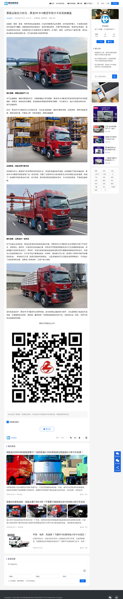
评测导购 (60, 3)
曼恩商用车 (114, 183)
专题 (79, 3)
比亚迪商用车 (98, 180)
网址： (65, 576)
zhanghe (9, 18)
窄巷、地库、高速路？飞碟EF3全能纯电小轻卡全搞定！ (59, 534)
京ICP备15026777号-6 (39, 597)
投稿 (115, 3)
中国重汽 (113, 171)
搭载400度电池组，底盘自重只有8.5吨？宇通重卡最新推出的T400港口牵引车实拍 (45, 502)
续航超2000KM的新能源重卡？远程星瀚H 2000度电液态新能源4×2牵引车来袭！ (44, 452)
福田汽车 (113, 177)
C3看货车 (105, 174)
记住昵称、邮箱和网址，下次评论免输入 (21, 581)
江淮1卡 (97, 174)
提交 (82, 581)
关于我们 (88, 3)
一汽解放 (113, 174)
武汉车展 (105, 187)
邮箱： (38, 576)
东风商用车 (106, 177)
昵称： (11, 576)
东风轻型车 (106, 183)
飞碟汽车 (97, 187)
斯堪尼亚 (105, 180)
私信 (110, 41)
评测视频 (71, 3)
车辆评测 (44, 18)
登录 (102, 3)
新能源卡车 (98, 171)
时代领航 (113, 180)
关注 (100, 41)
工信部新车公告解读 (98, 177)
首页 (51, 3)
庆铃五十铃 (98, 183)
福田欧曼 (97, 190)
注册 (107, 3)
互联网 (113, 187)
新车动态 (19, 494)
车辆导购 (37, 18)
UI (105, 190)
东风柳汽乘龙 (14, 422)
